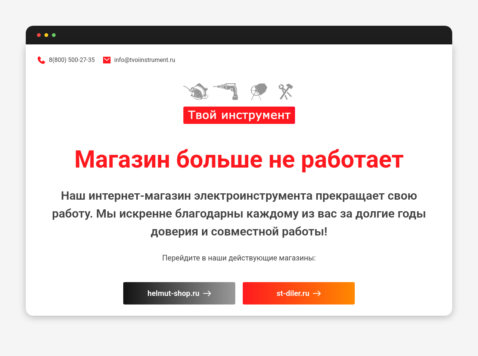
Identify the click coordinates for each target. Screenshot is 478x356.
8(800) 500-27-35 (66, 60)
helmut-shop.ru (179, 293)
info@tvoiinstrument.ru (138, 60)
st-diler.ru (299, 293)
